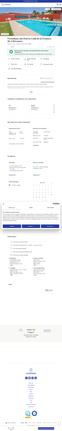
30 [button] (42, 197)
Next (54, 108)
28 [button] (36, 197)
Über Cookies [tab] (50, 207)
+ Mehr (31, 88)
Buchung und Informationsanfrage (46, 428)
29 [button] (39, 197)
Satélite (50, 290)
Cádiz (14, 43)
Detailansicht (12, 175)
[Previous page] (33, 183)
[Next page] (51, 183)
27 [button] (33, 197)
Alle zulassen (50, 226)
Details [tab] (31, 207)
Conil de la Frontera (20, 43)
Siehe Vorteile (48, 54)
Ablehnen (12, 226)
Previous (7, 108)
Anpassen (31, 226)
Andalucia (10, 43)
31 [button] (45, 197)
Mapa (47, 290)
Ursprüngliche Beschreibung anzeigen (47, 82)
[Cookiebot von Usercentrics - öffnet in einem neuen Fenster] (53, 204)
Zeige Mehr (36, 145)
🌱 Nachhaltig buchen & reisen (30, 1)
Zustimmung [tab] (11, 207)
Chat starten (47, 330)
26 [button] (51, 194)
